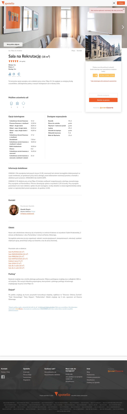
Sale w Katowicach (34, 405)
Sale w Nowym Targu (115, 405)
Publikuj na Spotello (93, 382)
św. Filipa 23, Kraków (15, 50)
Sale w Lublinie (93, 405)
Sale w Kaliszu (23, 405)
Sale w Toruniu (42, 409)
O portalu (26, 372)
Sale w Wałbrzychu (65, 409)
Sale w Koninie (58, 405)
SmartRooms (70, 381)
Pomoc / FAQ (5, 372)
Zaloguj (121, 3)
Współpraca (91, 380)
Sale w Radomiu (64, 407)
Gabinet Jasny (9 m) (15, 261)
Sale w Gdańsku (74, 402)
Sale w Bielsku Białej (23, 402)
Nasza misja (27, 375)
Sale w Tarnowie (31, 409)
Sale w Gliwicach (96, 402)
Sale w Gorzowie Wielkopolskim (112, 402)
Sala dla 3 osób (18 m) (16, 266)
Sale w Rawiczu (75, 407)
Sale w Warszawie (78, 409)
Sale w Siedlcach (99, 407)
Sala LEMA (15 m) (14, 263)
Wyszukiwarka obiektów (52, 375)
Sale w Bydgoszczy (47, 402)
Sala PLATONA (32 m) (16, 252)
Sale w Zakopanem (118, 409)
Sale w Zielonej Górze (63, 411)
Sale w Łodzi (103, 405)
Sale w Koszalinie (69, 405)
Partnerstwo (27, 377)
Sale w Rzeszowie (87, 407)
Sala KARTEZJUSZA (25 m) (18, 259)
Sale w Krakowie (82, 405)
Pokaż (33, 211)
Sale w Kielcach (47, 405)
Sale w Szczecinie (18, 409)
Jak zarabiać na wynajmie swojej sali (74, 378)
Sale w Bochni (35, 402)
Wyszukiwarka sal (50, 372)
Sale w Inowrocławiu (10, 405)
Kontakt (79, 50)
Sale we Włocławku (92, 409)
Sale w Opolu (21, 407)
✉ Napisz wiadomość (27, 213)
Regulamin (26, 380)
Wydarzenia (91, 375)
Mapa (73, 50)
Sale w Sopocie (6, 409)
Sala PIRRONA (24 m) (16, 256)
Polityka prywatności (93, 377)
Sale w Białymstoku (9, 402)
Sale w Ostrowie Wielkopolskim (36, 407)
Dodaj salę (69, 374)
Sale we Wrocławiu (105, 409)
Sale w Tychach (53, 409)
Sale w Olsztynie (10, 407)
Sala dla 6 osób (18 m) (16, 268)
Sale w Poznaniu (53, 407)
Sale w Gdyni (85, 402)
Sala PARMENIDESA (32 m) (18, 254)
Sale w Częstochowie (61, 402)
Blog (88, 372)
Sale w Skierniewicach (113, 407)
